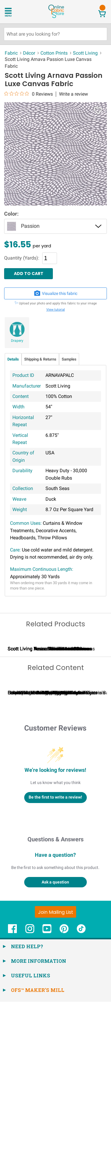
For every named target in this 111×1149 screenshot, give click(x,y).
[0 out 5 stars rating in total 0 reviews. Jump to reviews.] (28, 93)
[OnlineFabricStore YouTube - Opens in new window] (47, 1079)
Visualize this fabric (55, 293)
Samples (69, 359)
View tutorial (55, 310)
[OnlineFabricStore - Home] (56, 17)
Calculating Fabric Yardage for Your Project (52, 840)
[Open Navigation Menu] (15, 11)
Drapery (17, 341)
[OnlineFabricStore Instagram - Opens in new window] (29, 1079)
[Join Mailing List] (55, 1059)
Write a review (73, 94)
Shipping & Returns (40, 359)
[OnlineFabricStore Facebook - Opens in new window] (12, 1079)
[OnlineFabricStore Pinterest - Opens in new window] (64, 1079)
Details (13, 359)
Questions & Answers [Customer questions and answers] (55, 986)
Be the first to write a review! (55, 944)
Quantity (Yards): (21, 258)
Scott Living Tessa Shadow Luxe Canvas (50, 723)
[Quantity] (49, 258)
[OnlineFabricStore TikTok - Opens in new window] (81, 1079)
